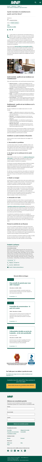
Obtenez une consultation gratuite (21, 424)
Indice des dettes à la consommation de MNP (23, 46)
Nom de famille (10, 412)
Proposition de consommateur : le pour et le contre (20, 307)
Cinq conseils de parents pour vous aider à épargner (20, 284)
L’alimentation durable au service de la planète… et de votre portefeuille (21, 332)
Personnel (22, 438)
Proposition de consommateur (13, 431)
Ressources (14, 6)
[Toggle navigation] (40, 2)
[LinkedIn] (15, 450)
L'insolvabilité (23, 431)
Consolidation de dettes (11, 433)
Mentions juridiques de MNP (12, 458)
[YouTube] (18, 450)
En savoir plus (13, 296)
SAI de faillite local (24, 457)
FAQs (21, 443)
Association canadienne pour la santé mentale (16, 206)
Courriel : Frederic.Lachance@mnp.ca (15, 267)
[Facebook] (8, 450)
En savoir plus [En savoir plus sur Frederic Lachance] (11, 260)
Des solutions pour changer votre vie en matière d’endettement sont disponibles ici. (19, 375)
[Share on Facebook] (10, 29)
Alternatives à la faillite (11, 26)
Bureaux (8, 438)
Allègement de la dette (25, 430)
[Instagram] (11, 450)
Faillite (8, 25)
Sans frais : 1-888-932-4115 (13, 265)
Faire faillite (9, 430)
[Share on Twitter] (13, 29)
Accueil (8, 6)
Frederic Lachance (15, 22)
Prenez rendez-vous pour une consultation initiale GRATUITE (21, 386)
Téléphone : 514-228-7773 (13, 262)
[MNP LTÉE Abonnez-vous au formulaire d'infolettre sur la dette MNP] (25, 450)
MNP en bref (9, 443)
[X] (21, 450)
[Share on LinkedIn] (8, 29)
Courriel (8, 417)
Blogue (19, 6)
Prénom (8, 406)
